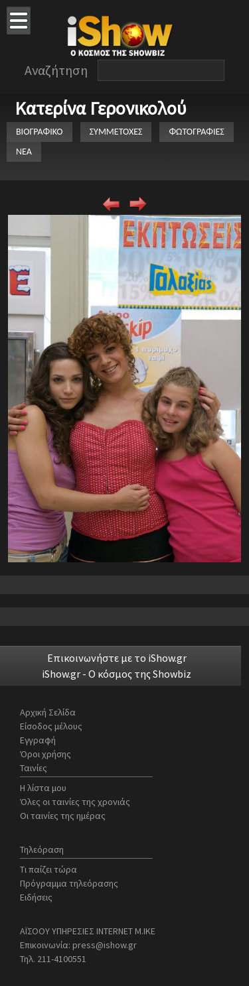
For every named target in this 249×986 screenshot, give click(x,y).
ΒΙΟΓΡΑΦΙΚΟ (39, 131)
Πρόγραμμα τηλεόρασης (69, 883)
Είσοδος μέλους (51, 726)
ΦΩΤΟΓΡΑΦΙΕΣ (196, 131)
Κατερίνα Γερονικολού (101, 108)
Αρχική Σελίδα (48, 712)
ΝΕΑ (24, 151)
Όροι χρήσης (45, 754)
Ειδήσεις (36, 897)
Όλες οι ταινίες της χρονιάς (75, 802)
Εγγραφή (38, 740)
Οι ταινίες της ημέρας (63, 816)
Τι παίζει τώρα (48, 869)
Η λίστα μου (43, 788)
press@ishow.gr (104, 945)
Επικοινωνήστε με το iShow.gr (117, 657)
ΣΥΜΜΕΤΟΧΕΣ (116, 131)
